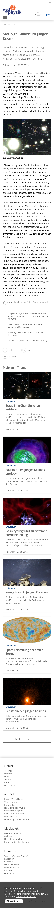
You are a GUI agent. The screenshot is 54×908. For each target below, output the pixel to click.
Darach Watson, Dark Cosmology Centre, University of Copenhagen (25, 325)
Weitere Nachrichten (27, 739)
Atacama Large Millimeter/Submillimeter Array (27, 340)
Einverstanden (14, 901)
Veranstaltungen (12, 802)
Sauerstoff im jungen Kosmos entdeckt (25, 471)
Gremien (8, 861)
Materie (8, 773)
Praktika (8, 870)
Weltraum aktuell (11, 302)
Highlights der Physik (14, 807)
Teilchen (8, 770)
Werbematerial (11, 867)
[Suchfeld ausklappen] (49, 2)
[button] (8, 350)
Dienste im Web (12, 864)
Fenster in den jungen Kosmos (26, 711)
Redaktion (9, 858)
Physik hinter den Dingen (16, 842)
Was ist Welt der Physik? (16, 856)
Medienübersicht (12, 833)
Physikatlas (9, 805)
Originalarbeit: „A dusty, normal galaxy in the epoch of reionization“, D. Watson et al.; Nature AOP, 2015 (28, 316)
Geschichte (9, 873)
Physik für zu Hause (13, 799)
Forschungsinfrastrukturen (17, 819)
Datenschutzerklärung (26, 896)
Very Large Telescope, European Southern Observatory (25, 333)
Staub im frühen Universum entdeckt (24, 407)
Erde (6, 782)
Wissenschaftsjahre (13, 810)
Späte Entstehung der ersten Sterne (24, 652)
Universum (9, 24)
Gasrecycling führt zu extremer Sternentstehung (26, 533)
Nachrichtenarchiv (13, 839)
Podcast (8, 836)
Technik (8, 779)
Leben (7, 776)
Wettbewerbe (10, 816)
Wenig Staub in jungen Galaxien (27, 592)
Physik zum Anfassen (14, 813)
